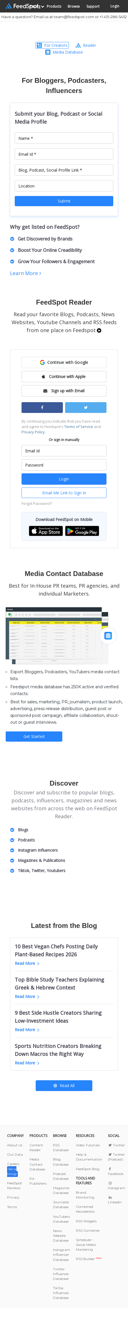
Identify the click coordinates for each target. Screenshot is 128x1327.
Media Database (64, 52)
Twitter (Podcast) (116, 1156)
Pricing (34, 6)
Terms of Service (78, 426)
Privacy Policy (33, 431)
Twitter (116, 1145)
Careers (13, 1169)
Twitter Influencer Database (61, 1274)
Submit (64, 201)
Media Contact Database (37, 1164)
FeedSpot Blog (87, 1169)
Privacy (13, 1197)
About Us (14, 1145)
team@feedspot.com (74, 16)
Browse (74, 6)
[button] (64, 362)
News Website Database (61, 1235)
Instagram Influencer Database (61, 1254)
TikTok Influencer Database (61, 1293)
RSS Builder (88, 1259)
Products (54, 6)
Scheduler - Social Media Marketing (86, 1245)
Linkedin (115, 1200)
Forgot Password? (37, 503)
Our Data (15, 1154)
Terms (12, 1207)
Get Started (34, 736)
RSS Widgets (86, 1221)
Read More (27, 963)
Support (92, 6)
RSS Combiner (88, 1230)
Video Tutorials (88, 1145)
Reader (86, 45)
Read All (64, 1085)
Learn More (25, 273)
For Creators (52, 45)
